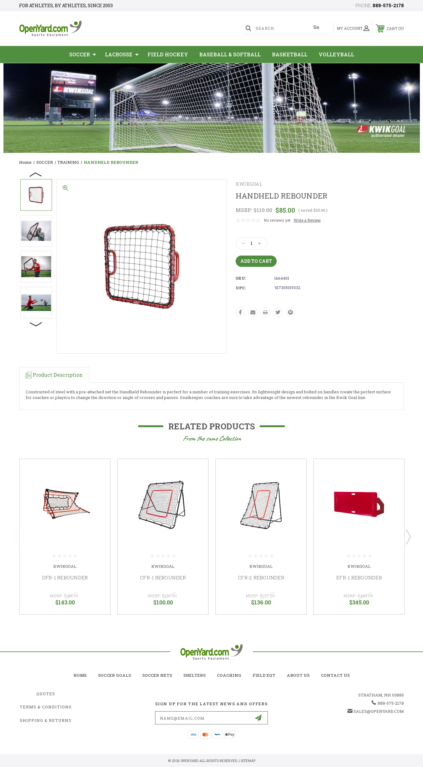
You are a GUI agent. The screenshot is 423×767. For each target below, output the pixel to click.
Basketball (289, 54)
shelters (194, 675)
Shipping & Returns (45, 720)
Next (36, 324)
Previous (36, 174)
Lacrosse (122, 54)
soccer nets (157, 675)
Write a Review (307, 220)
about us (298, 675)
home (80, 675)
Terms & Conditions (46, 707)
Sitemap (248, 760)
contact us (335, 675)
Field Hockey (168, 54)
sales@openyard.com (378, 711)
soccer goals (114, 675)
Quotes (45, 694)
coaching (229, 675)
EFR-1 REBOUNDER (359, 577)
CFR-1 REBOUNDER (163, 577)
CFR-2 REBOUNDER (261, 577)
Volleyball (336, 54)
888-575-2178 (388, 5)
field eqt (264, 675)
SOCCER (82, 54)
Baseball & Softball (230, 54)
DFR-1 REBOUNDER (65, 577)
